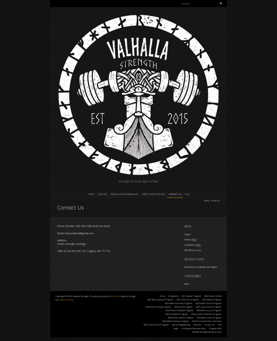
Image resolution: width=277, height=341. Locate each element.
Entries (190, 239)
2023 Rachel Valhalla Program (179, 310)
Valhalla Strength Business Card (207, 332)
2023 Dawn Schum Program (209, 303)
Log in (187, 234)
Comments (192, 244)
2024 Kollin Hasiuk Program (181, 317)
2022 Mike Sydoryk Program (160, 299)
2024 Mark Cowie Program (209, 317)
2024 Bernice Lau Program (209, 310)
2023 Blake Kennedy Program (178, 303)
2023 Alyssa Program (212, 299)
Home (91, 194)
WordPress (115, 296)
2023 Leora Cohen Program (209, 306)
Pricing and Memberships (124, 194)
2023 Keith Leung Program (158, 306)
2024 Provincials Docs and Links (207, 321)
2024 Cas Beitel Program (176, 314)
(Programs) (173, 296)
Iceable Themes (65, 299)
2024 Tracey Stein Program (156, 324)
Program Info (215, 328)
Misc (186, 283)
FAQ (187, 194)
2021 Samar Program (191, 296)
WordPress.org (192, 250)
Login (175, 328)
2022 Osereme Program (187, 299)
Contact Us (175, 194)
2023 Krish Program (183, 306)
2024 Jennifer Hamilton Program (206, 314)
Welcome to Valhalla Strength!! (200, 267)
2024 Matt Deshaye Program (175, 321)
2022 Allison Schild (213, 296)
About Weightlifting (153, 194)
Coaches (102, 194)
